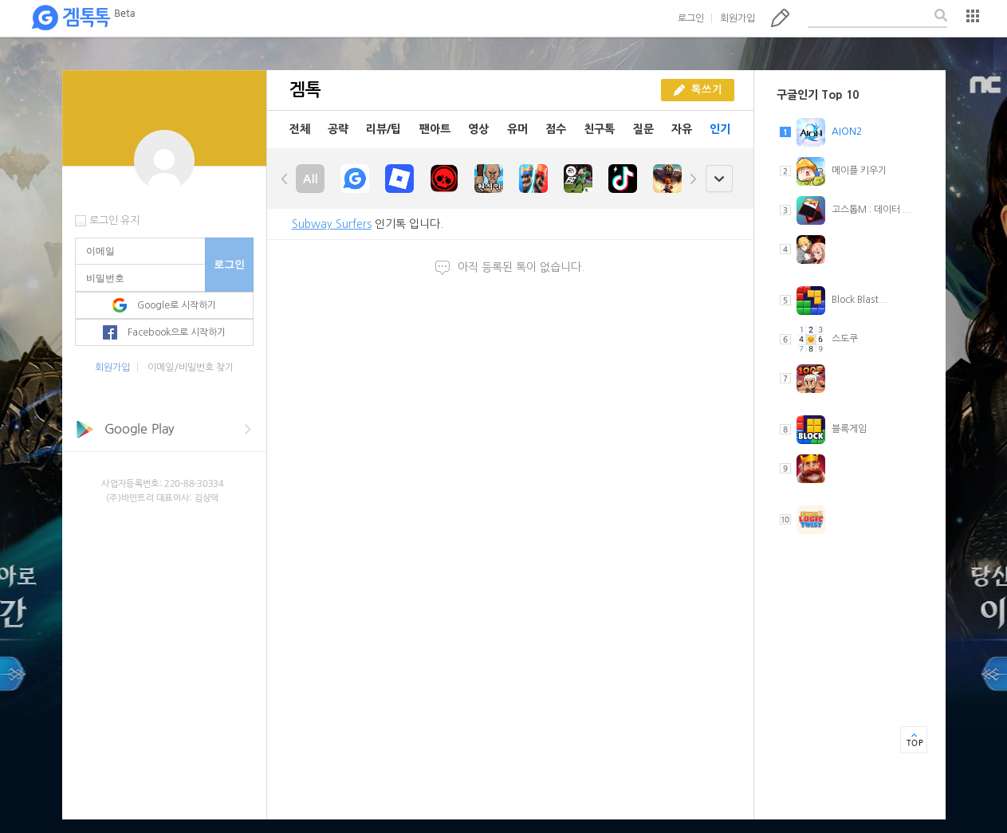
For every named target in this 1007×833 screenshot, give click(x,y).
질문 (643, 129)
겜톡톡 (83, 18)
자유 (681, 129)
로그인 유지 (114, 220)
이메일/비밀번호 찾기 (191, 367)
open (719, 179)
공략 (338, 129)
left (284, 178)
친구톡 (599, 129)
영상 (478, 129)
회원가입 (737, 18)
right (692, 178)
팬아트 (434, 129)
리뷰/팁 (383, 129)
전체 (299, 129)
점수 (555, 129)
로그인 (691, 18)
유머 (517, 129)
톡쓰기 (780, 17)
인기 (720, 129)
